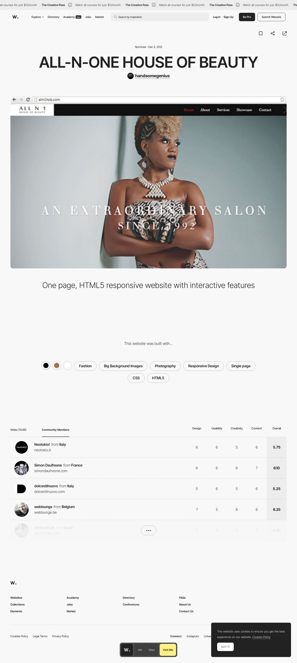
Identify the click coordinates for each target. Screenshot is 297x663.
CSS (136, 378)
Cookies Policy (19, 636)
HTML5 (158, 378)
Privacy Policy (60, 636)
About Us (185, 604)
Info (140, 649)
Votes (151, 649)
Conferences (131, 604)
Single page (240, 366)
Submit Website (271, 17)
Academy (72, 17)
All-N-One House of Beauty (148, 62)
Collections (17, 604)
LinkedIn (209, 636)
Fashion (85, 366)
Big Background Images (123, 366)
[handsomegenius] (148, 76)
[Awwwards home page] (127, 650)
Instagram (193, 636)
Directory (53, 17)
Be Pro (247, 17)
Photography (165, 366)
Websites (16, 597)
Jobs (88, 17)
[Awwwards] (15, 17)
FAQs (182, 597)
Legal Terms (40, 636)
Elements (16, 611)
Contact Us (186, 611)
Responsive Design (203, 366)
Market (99, 17)
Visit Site (168, 649)
